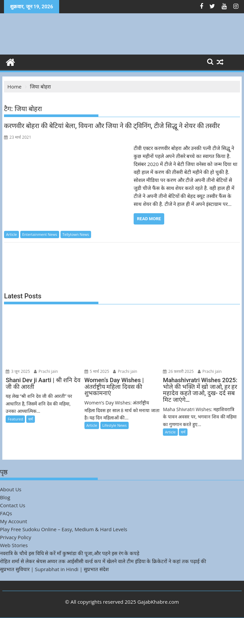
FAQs (6, 513)
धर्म (30, 418)
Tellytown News (75, 234)
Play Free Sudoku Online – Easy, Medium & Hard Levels (63, 529)
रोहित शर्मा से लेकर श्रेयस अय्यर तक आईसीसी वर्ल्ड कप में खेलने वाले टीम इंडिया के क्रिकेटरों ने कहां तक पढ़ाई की (103, 561)
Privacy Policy (15, 537)
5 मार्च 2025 (96, 371)
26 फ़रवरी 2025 (178, 371)
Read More (149, 218)
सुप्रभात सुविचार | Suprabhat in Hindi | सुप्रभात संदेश (54, 569)
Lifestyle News (114, 425)
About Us (10, 489)
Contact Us (12, 505)
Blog (5, 497)
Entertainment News (39, 234)
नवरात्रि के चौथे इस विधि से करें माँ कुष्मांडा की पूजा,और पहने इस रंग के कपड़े (69, 553)
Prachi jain (46, 371)
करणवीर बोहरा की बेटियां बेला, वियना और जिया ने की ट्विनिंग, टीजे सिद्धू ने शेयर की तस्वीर (111, 126)
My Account (13, 521)
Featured (15, 418)
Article (11, 234)
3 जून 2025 (18, 371)
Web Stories (14, 545)
